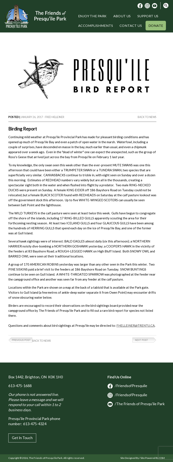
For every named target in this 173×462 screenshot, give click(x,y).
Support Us (147, 16)
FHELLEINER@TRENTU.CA (135, 325)
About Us (122, 16)
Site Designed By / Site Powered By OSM (142, 458)
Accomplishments (95, 25)
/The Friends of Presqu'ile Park (136, 404)
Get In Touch (22, 438)
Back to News (147, 117)
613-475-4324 (34, 424)
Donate (155, 25)
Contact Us (131, 25)
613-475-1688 (20, 386)
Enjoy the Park (92, 16)
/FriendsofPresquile (127, 386)
